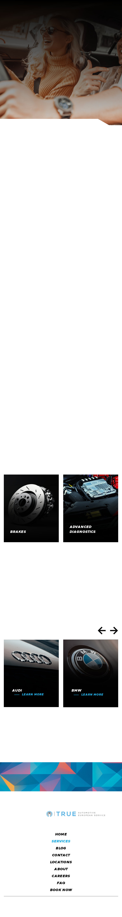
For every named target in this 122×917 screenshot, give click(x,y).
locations (61, 862)
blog (61, 848)
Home (61, 834)
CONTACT (61, 855)
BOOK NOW (61, 890)
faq (61, 883)
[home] (21, 8)
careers (61, 876)
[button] (114, 7)
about (61, 869)
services (61, 841)
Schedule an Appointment (62, 93)
